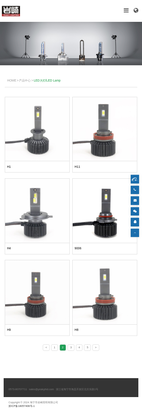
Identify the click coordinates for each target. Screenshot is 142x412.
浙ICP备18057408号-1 (21, 406)
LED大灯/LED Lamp (47, 80)
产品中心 (25, 80)
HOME (11, 80)
